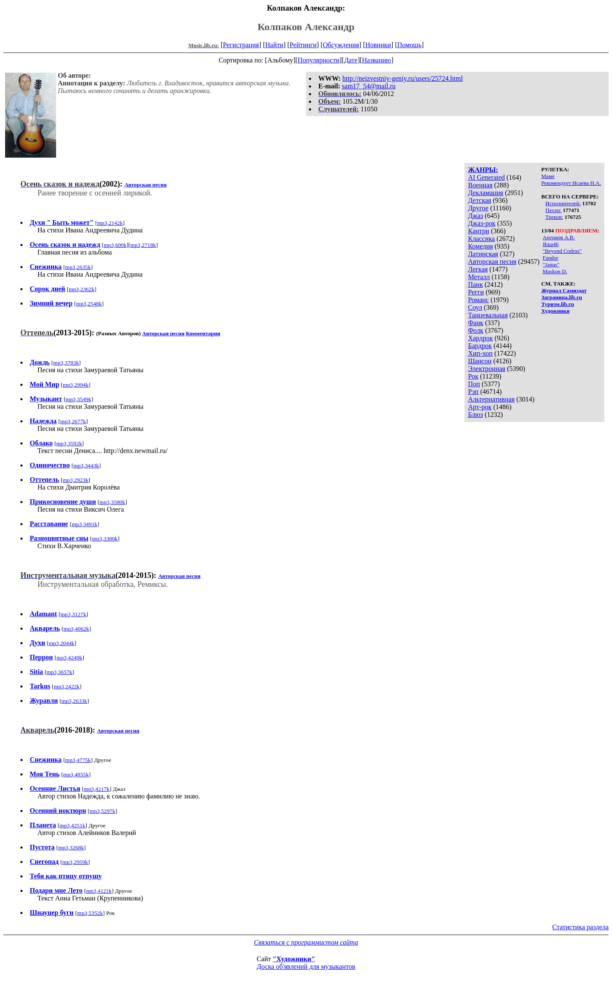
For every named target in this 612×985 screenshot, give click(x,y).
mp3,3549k (78, 399)
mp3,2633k (74, 701)
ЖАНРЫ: (483, 169)
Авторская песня (492, 261)
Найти (274, 44)
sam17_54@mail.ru (369, 86)
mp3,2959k (75, 862)
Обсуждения (341, 44)
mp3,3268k (71, 847)
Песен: (553, 210)
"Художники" (293, 958)
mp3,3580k (112, 502)
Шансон (479, 361)
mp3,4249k (69, 657)
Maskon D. (555, 271)
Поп (474, 384)
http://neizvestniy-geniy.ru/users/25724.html (402, 78)
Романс (478, 299)
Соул (475, 307)
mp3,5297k (102, 811)
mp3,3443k (86, 465)
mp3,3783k (66, 362)
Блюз (475, 414)
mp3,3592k (69, 443)
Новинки (378, 44)
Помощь (409, 44)
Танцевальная (488, 315)
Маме (548, 176)
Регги (476, 292)
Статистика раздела (580, 927)
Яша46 (550, 244)
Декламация (485, 192)
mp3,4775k (78, 760)
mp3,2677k (73, 421)
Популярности (318, 60)
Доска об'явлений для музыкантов (306, 966)
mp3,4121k (98, 891)
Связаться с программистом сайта (306, 942)
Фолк (475, 330)
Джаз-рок (482, 223)
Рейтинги (303, 44)
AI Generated (486, 177)
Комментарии (203, 333)
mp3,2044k (61, 643)
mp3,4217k (96, 789)
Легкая (477, 269)
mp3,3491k (84, 524)
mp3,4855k (76, 774)
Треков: (554, 217)
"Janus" (551, 264)
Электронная (486, 368)
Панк (475, 284)
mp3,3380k (104, 538)
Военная (480, 185)
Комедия (480, 246)
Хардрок (480, 338)
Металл (479, 276)
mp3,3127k (73, 614)
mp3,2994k (75, 385)
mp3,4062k (76, 629)
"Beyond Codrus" (562, 251)
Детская (479, 200)
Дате (350, 60)
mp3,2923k (75, 480)
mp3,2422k (66, 686)
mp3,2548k (89, 303)
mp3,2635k (78, 267)
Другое (478, 208)
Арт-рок (479, 406)
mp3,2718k (143, 245)
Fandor (550, 258)
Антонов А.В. (559, 237)
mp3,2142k (109, 223)
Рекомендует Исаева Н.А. (571, 183)
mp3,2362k (81, 289)
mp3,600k (115, 245)
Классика (481, 238)
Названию (376, 60)
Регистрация (241, 44)
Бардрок (480, 345)
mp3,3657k (59, 672)
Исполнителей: (563, 203)
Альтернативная (491, 399)
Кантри (478, 231)
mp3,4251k (72, 825)
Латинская (483, 254)
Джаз (475, 215)
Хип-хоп (480, 353)
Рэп (473, 391)
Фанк (475, 322)
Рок (473, 376)
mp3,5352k (90, 913)
